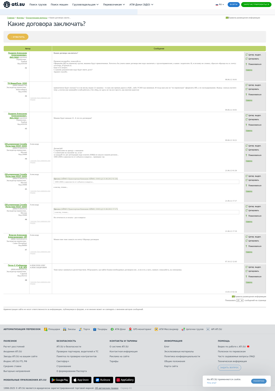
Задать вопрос (229, 367)
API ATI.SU (214, 329)
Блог (167, 346)
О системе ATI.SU (119, 346)
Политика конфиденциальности (182, 356)
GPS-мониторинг (140, 329)
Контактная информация (124, 351)
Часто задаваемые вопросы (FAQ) (236, 356)
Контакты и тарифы (123, 341)
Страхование (64, 366)
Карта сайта (171, 366)
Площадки (52, 329)
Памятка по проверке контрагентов (77, 356)
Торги (84, 329)
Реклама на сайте (119, 356)
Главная (11, 18)
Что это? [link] (211, 383)
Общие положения (174, 361)
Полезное (10, 341)
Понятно (258, 381)
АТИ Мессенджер (166, 329)
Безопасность (66, 341)
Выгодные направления (17, 371)
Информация (173, 341)
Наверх (249, 70)
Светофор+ (63, 361)
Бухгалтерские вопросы (36, 18)
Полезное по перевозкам (232, 351)
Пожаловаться (254, 64)
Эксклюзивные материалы (179, 351)
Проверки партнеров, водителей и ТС (77, 351)
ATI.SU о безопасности (69, 346)
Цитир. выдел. (254, 55)
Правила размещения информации (244, 18)
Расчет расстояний (14, 346)
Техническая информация (232, 361)
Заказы (69, 329)
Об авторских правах (107, 388)
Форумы (20, 18)
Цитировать (253, 59)
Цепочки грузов (193, 329)
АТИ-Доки (118, 329)
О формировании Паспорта (72, 371)
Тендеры (100, 329)
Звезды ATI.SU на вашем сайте (20, 356)
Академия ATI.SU (13, 351)
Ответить (19, 37)
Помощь (224, 341)
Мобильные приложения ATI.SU (25, 380)
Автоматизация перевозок (22, 329)
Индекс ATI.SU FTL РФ (15, 361)
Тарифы (114, 361)
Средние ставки (12, 366)
